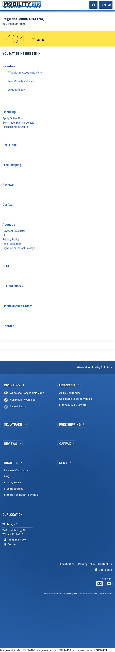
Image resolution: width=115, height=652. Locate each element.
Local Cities (67, 564)
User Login (103, 569)
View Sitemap (106, 593)
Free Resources (12, 243)
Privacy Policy (11, 239)
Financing (9, 112)
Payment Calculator (14, 231)
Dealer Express (70, 593)
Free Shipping (12, 165)
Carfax (7, 204)
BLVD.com (92, 593)
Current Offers (13, 286)
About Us (9, 224)
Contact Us (105, 564)
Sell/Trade (10, 145)
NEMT (7, 266)
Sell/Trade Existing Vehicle (18, 122)
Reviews (8, 184)
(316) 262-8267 (16, 539)
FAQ (5, 235)
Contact (8, 326)
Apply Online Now (13, 118)
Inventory (9, 66)
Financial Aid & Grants (15, 126)
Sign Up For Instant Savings (19, 248)
